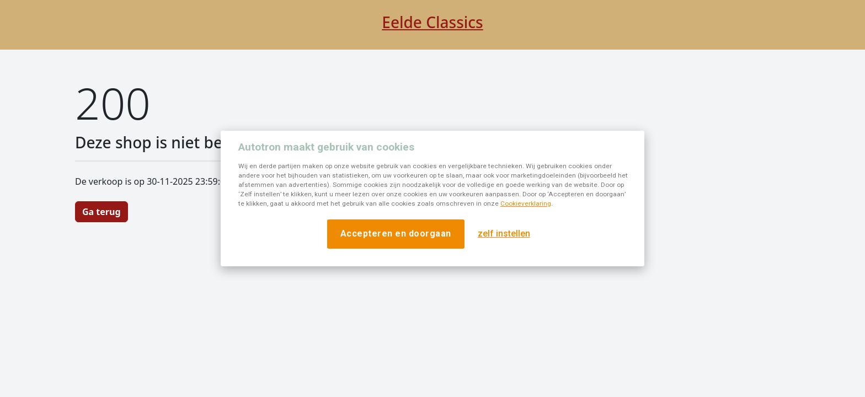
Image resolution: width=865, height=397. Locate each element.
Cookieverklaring (525, 203)
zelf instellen (504, 233)
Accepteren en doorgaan (395, 233)
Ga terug (101, 212)
